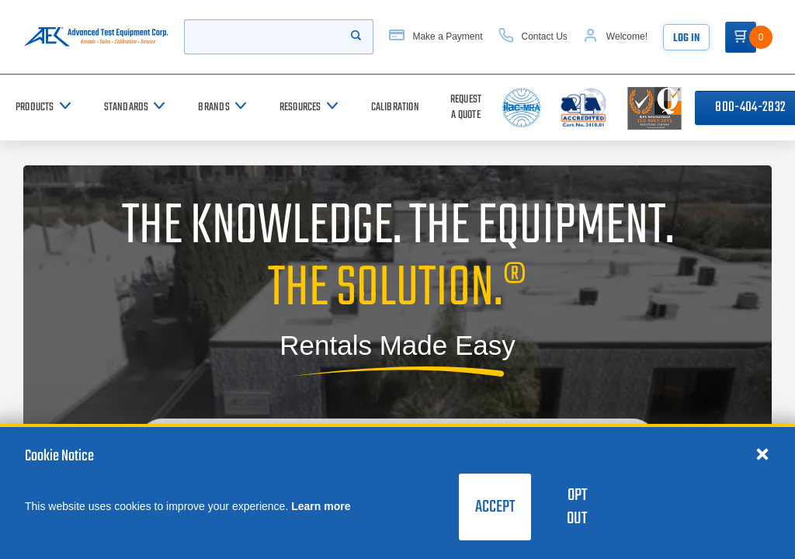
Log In (686, 38)
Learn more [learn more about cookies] (320, 506)
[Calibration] (395, 108)
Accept (495, 507)
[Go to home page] (95, 37)
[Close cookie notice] (762, 453)
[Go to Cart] (740, 37)
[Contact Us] (533, 37)
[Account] (615, 37)
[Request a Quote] (466, 108)
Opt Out (577, 507)
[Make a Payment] (435, 37)
